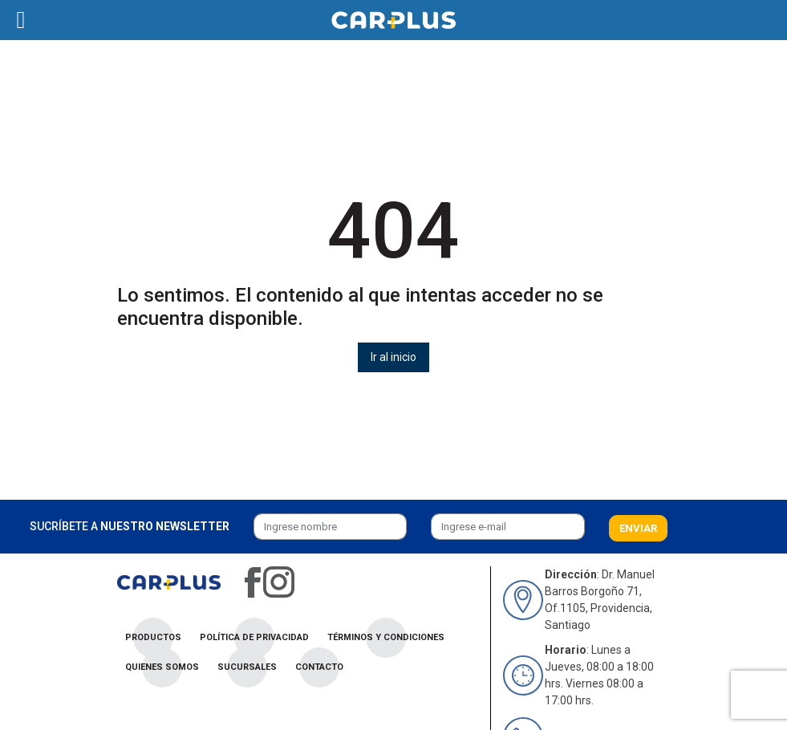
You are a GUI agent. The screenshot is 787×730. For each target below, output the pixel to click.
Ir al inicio (393, 357)
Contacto (319, 667)
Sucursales (247, 667)
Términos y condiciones (385, 637)
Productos (153, 637)
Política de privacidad (254, 637)
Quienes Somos (162, 667)
